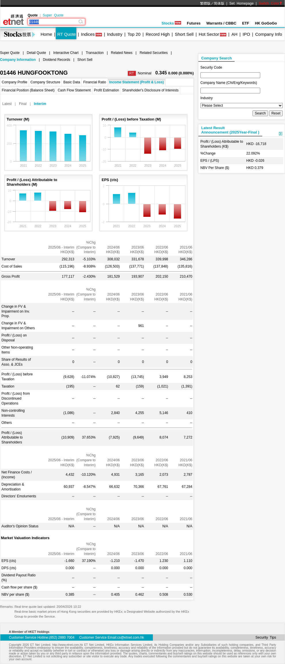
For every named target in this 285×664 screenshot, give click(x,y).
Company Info (268, 34)
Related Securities (154, 53)
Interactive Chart (66, 53)
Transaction (95, 53)
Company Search (216, 58)
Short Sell (184, 34)
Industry (114, 34)
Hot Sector (209, 34)
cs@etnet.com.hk (130, 637)
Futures (194, 23)
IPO (246, 34)
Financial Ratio (94, 82)
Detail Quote (36, 53)
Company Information (18, 60)
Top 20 (134, 34)
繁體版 (205, 3)
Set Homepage (241, 3)
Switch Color (270, 3)
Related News (121, 53)
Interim (40, 103)
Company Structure (45, 82)
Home (46, 34)
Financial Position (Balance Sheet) (28, 90)
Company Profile (14, 82)
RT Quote (66, 34)
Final (22, 104)
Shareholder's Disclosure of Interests (150, 90)
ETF (245, 23)
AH (234, 34)
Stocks (171, 23)
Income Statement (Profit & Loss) (136, 82)
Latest (7, 104)
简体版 (219, 3)
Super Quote (53, 15)
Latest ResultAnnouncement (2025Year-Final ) (230, 130)
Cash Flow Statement (74, 90)
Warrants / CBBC (221, 23)
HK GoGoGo (266, 23)
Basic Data (71, 82)
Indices (88, 34)
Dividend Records (56, 60)
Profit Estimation (106, 90)
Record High (158, 34)
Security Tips (265, 637)
